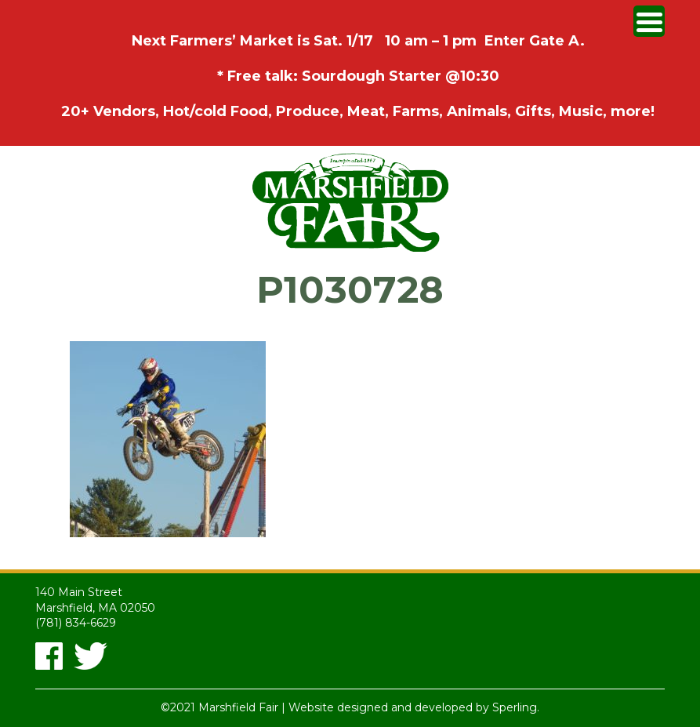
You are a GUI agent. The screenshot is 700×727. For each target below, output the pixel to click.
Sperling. (515, 707)
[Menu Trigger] (649, 21)
